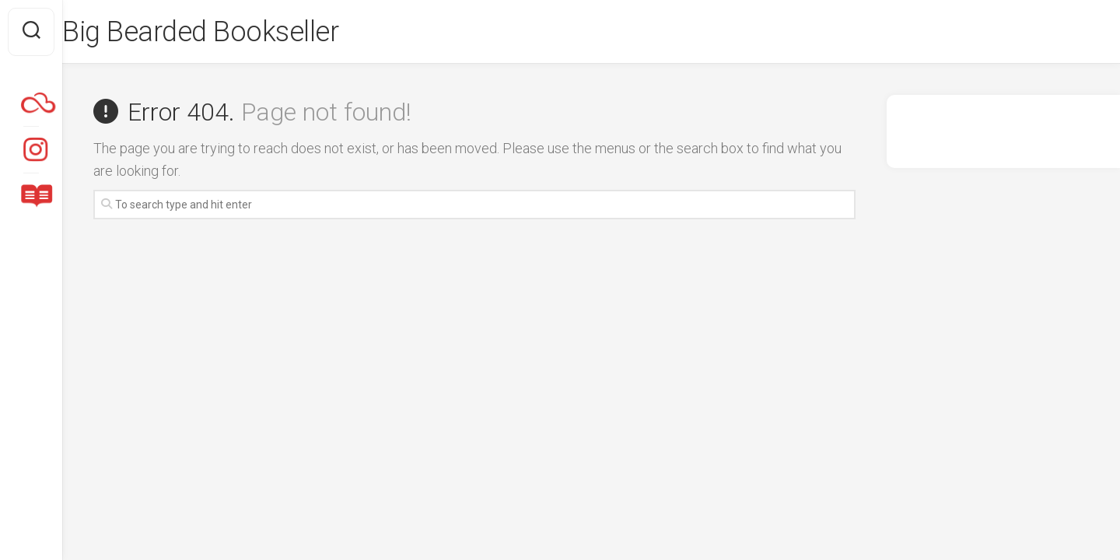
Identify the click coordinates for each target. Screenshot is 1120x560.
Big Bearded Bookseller (231, 32)
